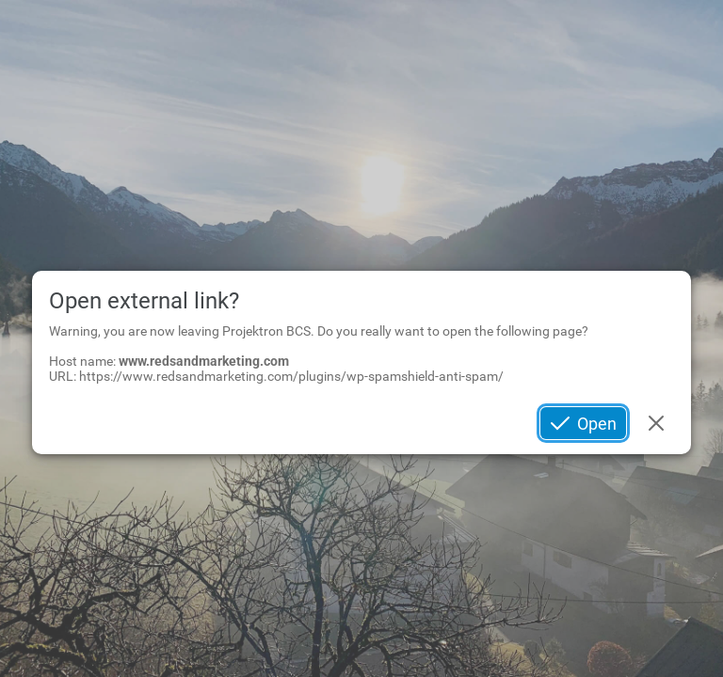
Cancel (656, 423)
